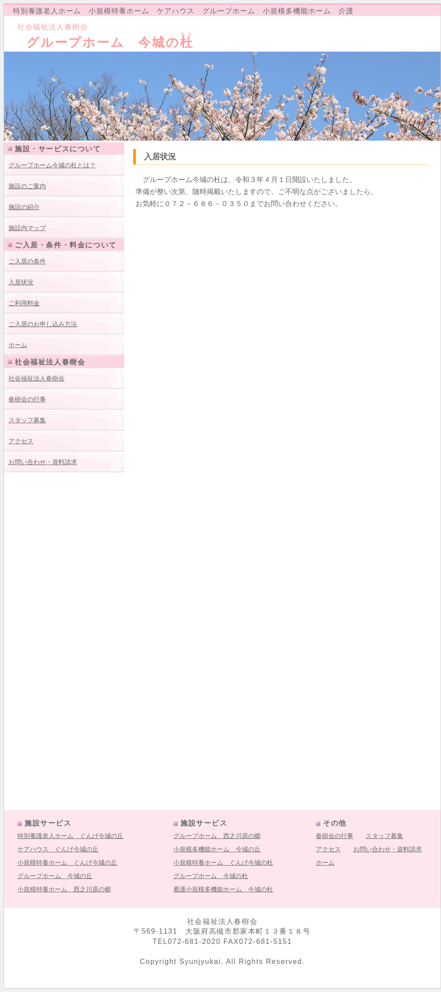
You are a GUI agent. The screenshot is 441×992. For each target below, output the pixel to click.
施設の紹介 (24, 207)
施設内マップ (27, 227)
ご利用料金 (24, 303)
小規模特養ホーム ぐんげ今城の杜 (223, 862)
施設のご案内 (27, 186)
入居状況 (20, 282)
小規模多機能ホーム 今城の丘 (217, 849)
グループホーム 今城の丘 (54, 875)
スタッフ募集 (27, 420)
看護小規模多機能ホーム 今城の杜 (223, 889)
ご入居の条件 (27, 261)
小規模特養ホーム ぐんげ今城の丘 (67, 862)
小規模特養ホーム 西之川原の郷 (64, 889)
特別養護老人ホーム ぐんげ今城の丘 (70, 835)
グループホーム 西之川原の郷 (217, 835)
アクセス (20, 441)
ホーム (17, 344)
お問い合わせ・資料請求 (42, 462)
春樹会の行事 (27, 399)
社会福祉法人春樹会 (36, 378)
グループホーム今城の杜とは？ (52, 165)
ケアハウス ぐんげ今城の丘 (57, 849)
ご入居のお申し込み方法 (42, 324)
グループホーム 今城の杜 (210, 875)
